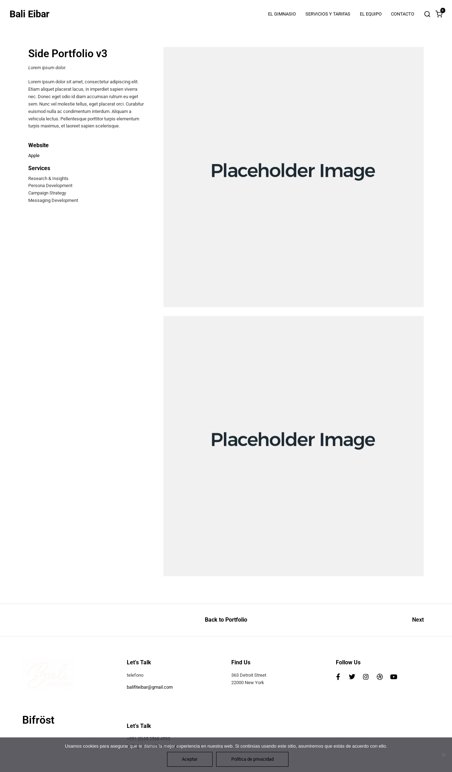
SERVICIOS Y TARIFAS (327, 14)
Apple (34, 155)
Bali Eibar (29, 14)
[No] (443, 754)
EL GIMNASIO (282, 14)
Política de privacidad (252, 759)
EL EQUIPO (371, 14)
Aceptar (189, 759)
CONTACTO (402, 14)
